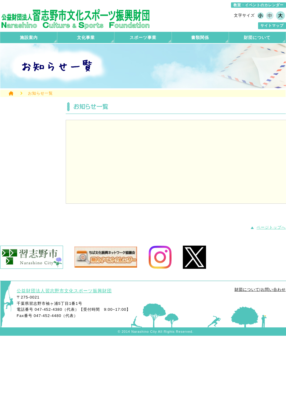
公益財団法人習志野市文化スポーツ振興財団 (64, 290)
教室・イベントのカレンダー (258, 5)
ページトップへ (271, 227)
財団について (247, 289)
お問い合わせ (273, 289)
